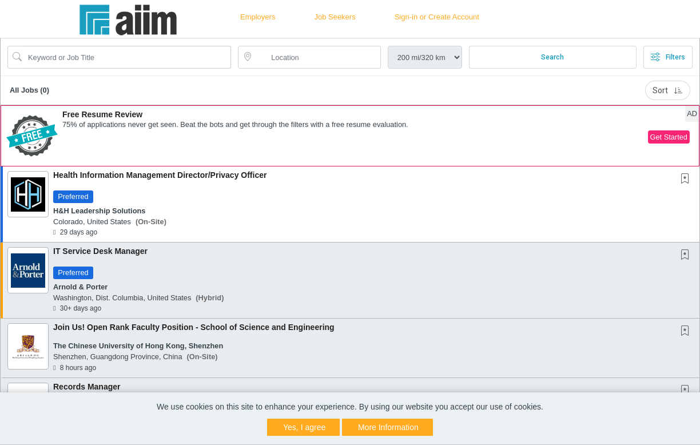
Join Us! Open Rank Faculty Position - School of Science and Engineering (194, 327)
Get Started (668, 137)
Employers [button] (257, 17)
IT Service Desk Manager (100, 251)
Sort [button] (668, 90)
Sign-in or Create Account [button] (437, 17)
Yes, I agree (304, 427)
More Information (388, 427)
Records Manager (86, 386)
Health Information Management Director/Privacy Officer (160, 175)
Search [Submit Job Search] (552, 57)
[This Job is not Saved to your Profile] (687, 179)
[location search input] (317, 57)
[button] (350, 135)
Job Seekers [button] (334, 17)
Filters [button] (668, 57)
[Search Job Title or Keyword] (127, 57)
